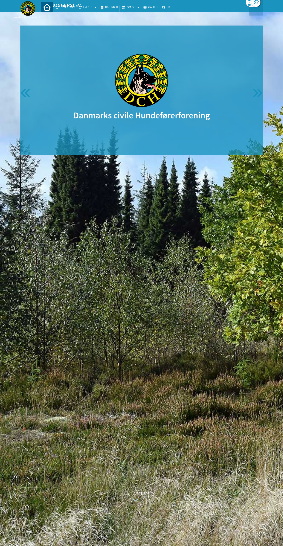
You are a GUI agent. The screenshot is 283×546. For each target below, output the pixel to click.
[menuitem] (47, 14)
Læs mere (140, 497)
